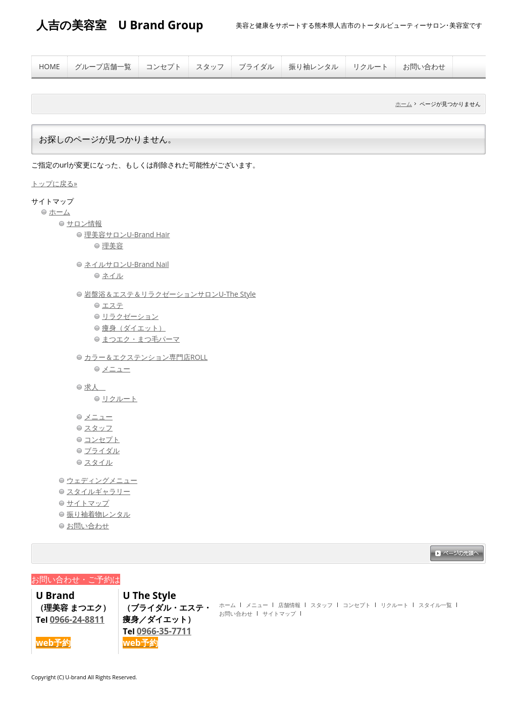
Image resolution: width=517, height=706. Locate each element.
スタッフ (210, 66)
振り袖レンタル (313, 66)
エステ (112, 305)
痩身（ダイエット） (134, 328)
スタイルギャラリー (98, 491)
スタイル (98, 462)
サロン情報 (84, 223)
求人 (95, 387)
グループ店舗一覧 (103, 66)
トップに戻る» (54, 183)
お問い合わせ (424, 66)
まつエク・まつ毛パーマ (141, 339)
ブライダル (256, 66)
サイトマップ (88, 503)
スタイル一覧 (435, 605)
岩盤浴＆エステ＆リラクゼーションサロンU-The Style (170, 294)
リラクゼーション (130, 316)
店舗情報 (289, 605)
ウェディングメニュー (102, 480)
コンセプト (163, 66)
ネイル (112, 275)
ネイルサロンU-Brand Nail (126, 264)
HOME (49, 66)
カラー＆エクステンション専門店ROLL (146, 357)
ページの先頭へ (457, 554)
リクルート (370, 66)
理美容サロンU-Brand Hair (127, 234)
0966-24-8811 (77, 619)
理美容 (112, 245)
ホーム (403, 103)
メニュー (116, 368)
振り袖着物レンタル (98, 514)
